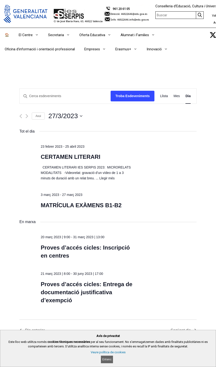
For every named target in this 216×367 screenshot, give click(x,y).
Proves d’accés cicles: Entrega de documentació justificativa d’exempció (86, 292)
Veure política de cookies (108, 352)
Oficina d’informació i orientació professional (40, 49)
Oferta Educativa (97, 35)
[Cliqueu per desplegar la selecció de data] (65, 116)
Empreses (97, 49)
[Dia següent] (27, 116)
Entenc (107, 359)
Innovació (159, 49)
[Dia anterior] (20, 116)
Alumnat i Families (140, 35)
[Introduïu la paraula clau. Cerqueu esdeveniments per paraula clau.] (65, 96)
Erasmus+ (128, 49)
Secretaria (61, 35)
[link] (213, 35)
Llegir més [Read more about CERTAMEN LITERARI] (107, 178)
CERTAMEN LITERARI (70, 157)
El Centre (31, 35)
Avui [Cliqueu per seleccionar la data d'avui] (38, 116)
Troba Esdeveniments (132, 96)
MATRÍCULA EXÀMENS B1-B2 (81, 205)
